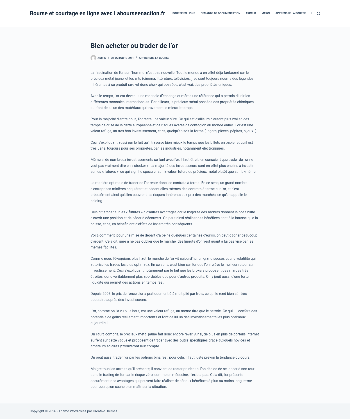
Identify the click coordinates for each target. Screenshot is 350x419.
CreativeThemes (105, 411)
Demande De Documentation (220, 13)
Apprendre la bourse (290, 13)
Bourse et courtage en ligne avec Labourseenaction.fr (97, 13)
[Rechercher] (318, 13)
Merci (265, 13)
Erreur (251, 13)
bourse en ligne (184, 13)
